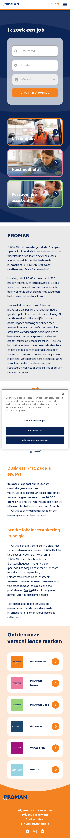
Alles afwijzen (35, 430)
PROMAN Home (17, 559)
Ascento (54, 568)
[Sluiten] (63, 393)
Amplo (28, 590)
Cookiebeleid (35, 819)
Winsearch (13, 581)
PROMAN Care (39, 563)
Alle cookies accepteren (35, 440)
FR (58, 4)
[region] (35, 419)
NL (52, 4)
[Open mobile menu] (65, 4)
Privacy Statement (35, 815)
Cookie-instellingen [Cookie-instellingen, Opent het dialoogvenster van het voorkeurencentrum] (35, 420)
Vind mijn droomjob (35, 92)
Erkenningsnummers (35, 824)
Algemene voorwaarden (35, 810)
